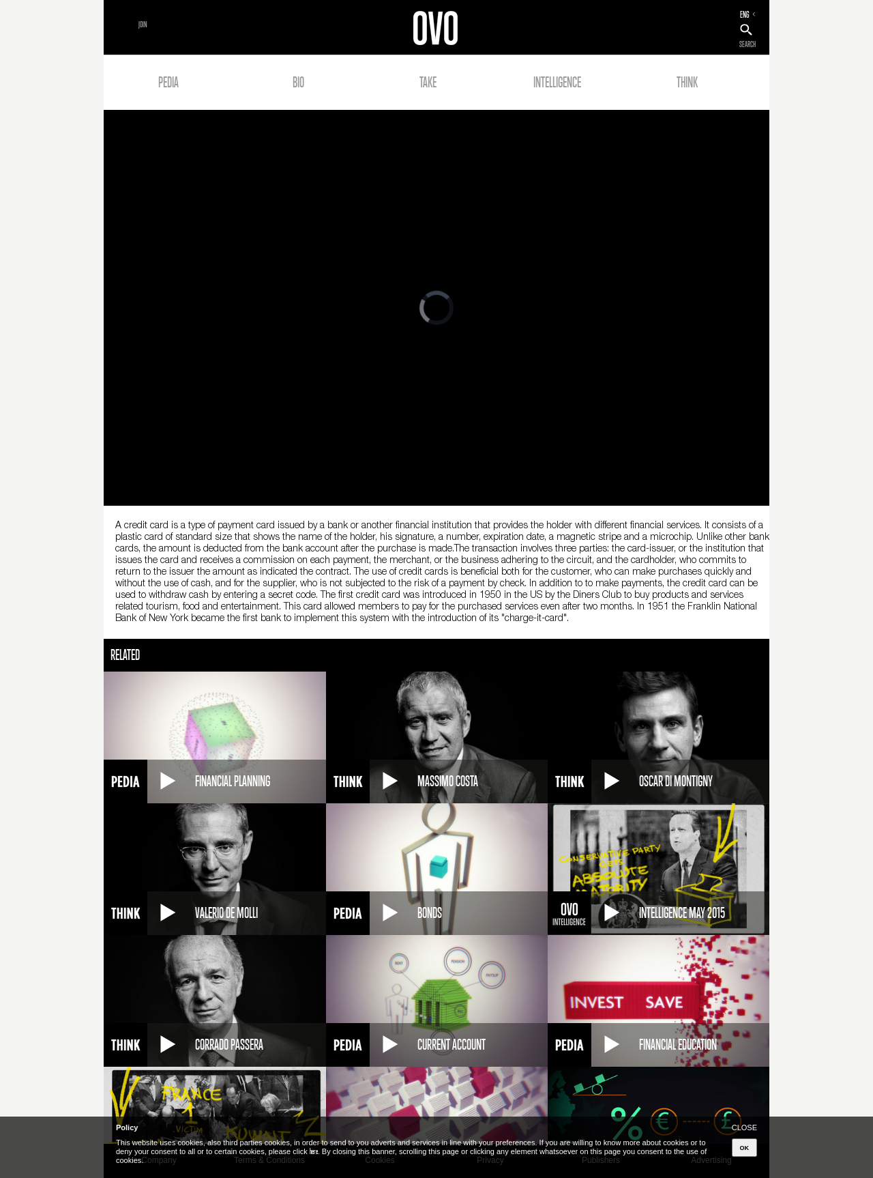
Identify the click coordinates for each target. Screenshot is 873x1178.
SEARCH (747, 44)
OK (745, 1148)
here (314, 1151)
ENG (745, 14)
